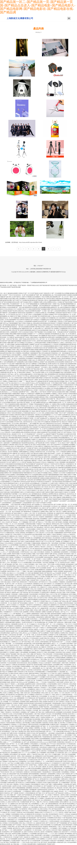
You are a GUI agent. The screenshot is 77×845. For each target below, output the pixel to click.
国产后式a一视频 (34, 802)
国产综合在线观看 (28, 295)
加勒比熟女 (21, 311)
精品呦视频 (69, 465)
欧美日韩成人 (34, 619)
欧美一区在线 (22, 348)
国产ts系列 (36, 685)
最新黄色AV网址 (58, 766)
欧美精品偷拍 (70, 627)
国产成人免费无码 (40, 370)
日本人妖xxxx (4, 691)
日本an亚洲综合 (9, 543)
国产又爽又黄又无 (48, 360)
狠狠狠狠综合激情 (12, 700)
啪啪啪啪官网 (66, 830)
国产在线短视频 (14, 458)
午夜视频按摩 (33, 789)
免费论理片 (36, 601)
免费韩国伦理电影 (8, 531)
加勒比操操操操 (10, 631)
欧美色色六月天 (12, 309)
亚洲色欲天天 (25, 316)
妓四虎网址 (16, 568)
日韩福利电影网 (45, 729)
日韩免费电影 (25, 353)
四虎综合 (64, 596)
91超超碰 (20, 821)
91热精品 (59, 738)
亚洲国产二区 (58, 515)
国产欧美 (54, 355)
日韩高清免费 (47, 740)
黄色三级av (22, 823)
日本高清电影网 (24, 349)
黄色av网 (24, 395)
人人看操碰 (24, 355)
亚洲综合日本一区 (6, 726)
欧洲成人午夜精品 (58, 348)
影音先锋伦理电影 (30, 575)
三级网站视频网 (22, 451)
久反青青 (69, 747)
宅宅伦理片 (46, 680)
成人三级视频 (6, 814)
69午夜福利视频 (56, 585)
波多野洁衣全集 (17, 786)
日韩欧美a (14, 664)
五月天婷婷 (62, 472)
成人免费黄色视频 (63, 700)
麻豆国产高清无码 (36, 691)
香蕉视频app (49, 520)
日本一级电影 (50, 395)
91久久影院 (26, 325)
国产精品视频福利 (33, 508)
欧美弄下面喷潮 (51, 689)
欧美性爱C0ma (72, 539)
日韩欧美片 (24, 707)
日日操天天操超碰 (25, 784)
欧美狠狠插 (11, 395)
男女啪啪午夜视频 (33, 349)
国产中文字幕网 (10, 707)
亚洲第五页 (29, 677)
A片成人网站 (44, 814)
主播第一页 (12, 370)
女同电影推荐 (57, 777)
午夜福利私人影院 (52, 661)
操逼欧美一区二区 (60, 775)
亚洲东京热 (28, 318)
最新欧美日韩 (31, 814)
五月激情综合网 (44, 592)
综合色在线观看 (36, 562)
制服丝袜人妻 (46, 590)
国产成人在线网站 (54, 328)
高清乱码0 (49, 355)
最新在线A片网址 (43, 374)
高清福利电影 (38, 816)
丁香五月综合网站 (12, 817)
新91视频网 (42, 335)
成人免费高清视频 (28, 736)
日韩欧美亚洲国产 (57, 596)
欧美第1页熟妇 (55, 631)
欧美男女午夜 (15, 802)
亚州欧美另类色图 (35, 729)
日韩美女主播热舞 (5, 594)
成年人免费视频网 (17, 615)
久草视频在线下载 (8, 685)
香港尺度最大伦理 (29, 657)
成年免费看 (46, 835)
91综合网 (23, 553)
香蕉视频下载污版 (71, 428)
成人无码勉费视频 (36, 538)
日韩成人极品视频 (55, 441)
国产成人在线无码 (21, 453)
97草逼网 (62, 643)
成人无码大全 (29, 550)
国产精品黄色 (19, 601)
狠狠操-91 (23, 393)
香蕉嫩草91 (27, 659)
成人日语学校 (42, 566)
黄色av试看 (44, 692)
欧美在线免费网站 (36, 768)
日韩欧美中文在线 (7, 714)
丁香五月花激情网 (9, 404)
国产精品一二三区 (7, 830)
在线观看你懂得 (54, 619)
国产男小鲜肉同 (19, 330)
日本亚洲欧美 (40, 552)
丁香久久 (60, 826)
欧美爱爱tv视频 (18, 404)
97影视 (64, 816)
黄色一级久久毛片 (46, 754)
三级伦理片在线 (36, 754)
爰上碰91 (39, 469)
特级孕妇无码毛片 (38, 777)
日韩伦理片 (8, 432)
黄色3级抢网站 (54, 297)
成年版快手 (52, 450)
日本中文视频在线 (45, 421)
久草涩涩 (35, 374)
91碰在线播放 (13, 560)
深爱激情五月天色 (38, 583)
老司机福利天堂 (44, 779)
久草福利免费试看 (66, 446)
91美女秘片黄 (44, 580)
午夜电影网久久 (67, 323)
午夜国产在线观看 (58, 571)
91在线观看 (35, 474)
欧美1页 (16, 645)
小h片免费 (9, 337)
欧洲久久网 (32, 560)
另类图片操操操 (43, 603)
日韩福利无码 (59, 450)
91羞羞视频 (33, 353)
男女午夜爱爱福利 (53, 599)
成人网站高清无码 (48, 589)
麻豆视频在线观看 (63, 608)
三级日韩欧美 (73, 406)
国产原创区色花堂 (20, 312)
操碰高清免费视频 (16, 341)
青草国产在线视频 (41, 309)
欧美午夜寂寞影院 (60, 374)
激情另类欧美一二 (25, 423)
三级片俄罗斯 (73, 700)
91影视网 (19, 309)
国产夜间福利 (39, 758)
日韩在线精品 (62, 627)
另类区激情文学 (38, 550)
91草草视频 (6, 656)
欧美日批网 (60, 682)
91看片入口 (50, 455)
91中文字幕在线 (64, 341)
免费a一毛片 (43, 369)
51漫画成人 (28, 372)
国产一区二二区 (50, 624)
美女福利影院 (56, 538)
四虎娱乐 (18, 516)
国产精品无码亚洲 (39, 400)
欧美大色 (68, 597)
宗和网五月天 (59, 370)
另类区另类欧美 (31, 388)
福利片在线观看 (36, 298)
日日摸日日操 (30, 816)
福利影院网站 (28, 330)
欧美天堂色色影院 (52, 677)
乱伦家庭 (41, 312)
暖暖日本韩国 (42, 775)
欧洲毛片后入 (44, 821)
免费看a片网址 (45, 511)
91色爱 (13, 432)
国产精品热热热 (68, 817)
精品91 (27, 770)
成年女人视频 (48, 300)
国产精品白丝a (31, 509)
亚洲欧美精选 (63, 634)
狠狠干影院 (65, 663)
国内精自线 (32, 300)
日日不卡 (72, 758)
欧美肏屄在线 (4, 673)
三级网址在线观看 (25, 620)
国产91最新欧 (73, 601)
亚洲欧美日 (27, 772)
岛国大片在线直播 (27, 828)
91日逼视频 (17, 430)
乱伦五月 (29, 436)
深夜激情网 (14, 624)
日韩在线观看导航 (23, 587)
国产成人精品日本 (62, 421)
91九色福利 (25, 420)
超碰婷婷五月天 (55, 604)
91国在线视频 (70, 508)
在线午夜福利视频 (37, 643)
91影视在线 (34, 826)
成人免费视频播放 (70, 606)
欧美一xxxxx (15, 321)
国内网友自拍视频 (52, 627)
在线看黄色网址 (14, 809)
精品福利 (14, 434)
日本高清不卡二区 (23, 560)
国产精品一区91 (54, 451)
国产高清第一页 (31, 418)
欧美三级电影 (37, 450)
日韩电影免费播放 (25, 666)
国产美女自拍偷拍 (34, 592)
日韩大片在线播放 (59, 531)
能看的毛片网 (38, 506)
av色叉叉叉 (8, 650)
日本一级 (72, 423)
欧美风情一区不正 (8, 698)
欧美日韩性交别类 (8, 640)
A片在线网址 (55, 601)
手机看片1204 (38, 346)
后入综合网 (46, 536)
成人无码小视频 (8, 795)
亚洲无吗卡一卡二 (53, 789)
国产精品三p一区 (63, 545)
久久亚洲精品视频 (27, 562)
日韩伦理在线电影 (68, 603)
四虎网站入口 (73, 724)
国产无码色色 (64, 393)
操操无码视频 (23, 418)
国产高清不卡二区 (42, 471)
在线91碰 (30, 573)
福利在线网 (50, 805)
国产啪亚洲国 (14, 428)
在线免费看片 (65, 423)
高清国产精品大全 (46, 601)
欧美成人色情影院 (43, 826)
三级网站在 (25, 807)
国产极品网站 (8, 564)
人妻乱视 (46, 328)
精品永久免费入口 (65, 759)
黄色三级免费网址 (54, 367)
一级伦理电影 (51, 733)
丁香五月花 (64, 754)
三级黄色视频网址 (5, 430)
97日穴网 (24, 376)
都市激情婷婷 (67, 358)
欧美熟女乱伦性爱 (5, 844)
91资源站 (60, 708)
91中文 (68, 397)
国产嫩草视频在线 (27, 472)
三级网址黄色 (7, 580)
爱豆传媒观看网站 (11, 319)
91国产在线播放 (40, 418)
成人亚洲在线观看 (48, 648)
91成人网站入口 (57, 816)
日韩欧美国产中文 (12, 819)
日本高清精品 (46, 560)
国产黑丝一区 (11, 835)
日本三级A (6, 784)
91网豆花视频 (10, 344)
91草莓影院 (59, 323)
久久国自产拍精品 (41, 355)
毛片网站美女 (61, 464)
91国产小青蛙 (67, 349)
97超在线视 (55, 448)
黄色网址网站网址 (47, 448)
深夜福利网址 (51, 362)
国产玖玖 (6, 462)
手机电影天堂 (8, 534)
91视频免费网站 (25, 661)
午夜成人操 (5, 773)
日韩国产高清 (15, 582)
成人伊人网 (34, 766)
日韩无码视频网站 (15, 409)
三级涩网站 (22, 606)
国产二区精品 (50, 566)
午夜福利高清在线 (64, 715)
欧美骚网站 (72, 444)
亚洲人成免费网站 (21, 298)
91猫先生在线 (24, 629)
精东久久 (42, 745)
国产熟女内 (20, 700)
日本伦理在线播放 (13, 823)
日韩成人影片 (19, 369)
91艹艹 (35, 333)
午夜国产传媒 (68, 812)
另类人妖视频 (45, 413)
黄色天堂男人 (6, 332)
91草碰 (44, 351)
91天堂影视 (3, 455)
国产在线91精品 (23, 803)
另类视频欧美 (65, 416)
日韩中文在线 (22, 332)
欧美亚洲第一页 (56, 782)
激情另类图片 (43, 342)
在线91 (14, 788)
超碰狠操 (27, 749)
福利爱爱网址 (5, 399)
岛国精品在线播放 (45, 478)
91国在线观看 (67, 372)
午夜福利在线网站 (22, 360)
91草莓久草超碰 (25, 323)
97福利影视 (64, 678)
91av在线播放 (57, 376)
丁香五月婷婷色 (60, 555)
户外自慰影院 (13, 304)
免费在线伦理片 (46, 768)
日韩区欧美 (14, 745)
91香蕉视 (9, 305)
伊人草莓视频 (6, 810)
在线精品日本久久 (54, 759)
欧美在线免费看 (59, 362)
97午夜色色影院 (34, 638)
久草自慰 (67, 701)
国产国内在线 (28, 685)
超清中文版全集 (16, 740)
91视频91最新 (56, 754)
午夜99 (12, 430)
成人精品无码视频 (63, 307)
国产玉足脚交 (57, 504)
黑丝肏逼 (63, 705)
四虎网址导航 (64, 633)
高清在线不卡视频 (34, 715)
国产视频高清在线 (10, 351)
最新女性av (6, 520)
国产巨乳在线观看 (24, 326)
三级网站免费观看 (57, 784)
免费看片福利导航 (67, 511)
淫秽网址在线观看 (51, 745)
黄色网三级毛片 (9, 457)
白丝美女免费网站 (47, 302)
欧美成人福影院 (33, 629)
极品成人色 (33, 407)
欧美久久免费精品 (54, 518)
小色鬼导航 (66, 784)
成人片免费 (51, 406)
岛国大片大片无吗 (41, 689)
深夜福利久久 (73, 633)
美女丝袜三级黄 (61, 592)
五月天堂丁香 (32, 457)
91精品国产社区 (36, 427)
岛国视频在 (23, 712)
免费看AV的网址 (27, 800)
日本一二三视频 (21, 571)
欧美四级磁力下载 (14, 691)
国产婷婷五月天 (60, 409)
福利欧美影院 (53, 826)
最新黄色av (17, 457)
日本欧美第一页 (26, 437)
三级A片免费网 (57, 668)
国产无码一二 (27, 392)
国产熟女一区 (60, 745)
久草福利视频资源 (56, 835)
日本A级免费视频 (57, 714)
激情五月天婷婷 (23, 673)
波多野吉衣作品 (17, 638)
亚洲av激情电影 (14, 384)
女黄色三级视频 (28, 728)
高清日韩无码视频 (50, 370)
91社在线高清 (28, 342)
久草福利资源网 (58, 360)
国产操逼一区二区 (46, 726)
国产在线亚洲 (61, 508)
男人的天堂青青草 (32, 606)
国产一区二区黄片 (50, 400)
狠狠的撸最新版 (20, 788)
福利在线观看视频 (34, 773)
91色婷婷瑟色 (21, 358)
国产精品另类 (10, 471)
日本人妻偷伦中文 (42, 587)
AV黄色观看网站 (24, 335)
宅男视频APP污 (18, 557)
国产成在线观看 (25, 430)
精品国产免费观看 (40, 376)
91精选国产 (27, 386)
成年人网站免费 (68, 420)
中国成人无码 (7, 800)
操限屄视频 (73, 650)
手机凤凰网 (13, 842)
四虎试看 (8, 330)
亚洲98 (43, 717)
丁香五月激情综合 (10, 550)
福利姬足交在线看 (65, 400)
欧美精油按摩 (47, 703)
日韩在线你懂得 (33, 594)
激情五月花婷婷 (38, 648)
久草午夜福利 (31, 761)
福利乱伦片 (18, 687)
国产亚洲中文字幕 (5, 661)
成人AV (19, 555)
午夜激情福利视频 (52, 671)
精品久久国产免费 (46, 784)
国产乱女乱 (72, 430)
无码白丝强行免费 (18, 441)
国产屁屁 (62, 312)
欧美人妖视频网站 (65, 425)
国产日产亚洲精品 (20, 342)
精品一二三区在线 (22, 844)
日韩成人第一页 (53, 330)
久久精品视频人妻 (44, 744)
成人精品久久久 (11, 573)
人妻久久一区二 (27, 668)
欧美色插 (37, 814)
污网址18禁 (33, 471)
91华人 (37, 339)
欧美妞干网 (21, 839)
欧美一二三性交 (21, 842)
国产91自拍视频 (4, 541)
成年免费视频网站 (9, 362)
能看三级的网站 (45, 719)
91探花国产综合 (70, 807)
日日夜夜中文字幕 (71, 722)
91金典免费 (64, 414)
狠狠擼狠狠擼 (55, 474)
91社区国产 (5, 295)
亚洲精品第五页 (9, 386)
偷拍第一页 (3, 583)
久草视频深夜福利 (6, 427)
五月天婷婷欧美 (35, 348)
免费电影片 (34, 363)
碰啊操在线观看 (35, 726)
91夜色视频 (62, 626)
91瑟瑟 (62, 805)
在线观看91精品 (67, 476)
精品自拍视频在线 (7, 703)
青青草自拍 (39, 694)
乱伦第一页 (49, 383)
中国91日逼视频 (70, 592)
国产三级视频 (56, 541)
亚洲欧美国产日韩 (24, 478)
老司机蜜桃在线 (55, 333)
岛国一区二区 (68, 395)
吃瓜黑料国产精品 (44, 594)
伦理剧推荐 (54, 421)
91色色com (66, 534)
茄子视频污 (18, 316)
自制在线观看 (36, 668)
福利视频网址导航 (16, 752)
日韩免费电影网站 (36, 620)
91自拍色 (64, 736)
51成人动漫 (33, 552)
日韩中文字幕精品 (57, 691)
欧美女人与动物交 (57, 302)
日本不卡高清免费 (19, 538)
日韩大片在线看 (49, 356)
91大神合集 (69, 351)
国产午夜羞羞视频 (62, 823)
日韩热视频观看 (25, 589)
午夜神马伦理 (54, 464)
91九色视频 (42, 318)
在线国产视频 (13, 527)
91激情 (69, 474)
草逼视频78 (31, 370)
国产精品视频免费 (47, 575)
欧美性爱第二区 (64, 726)
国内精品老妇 (53, 708)
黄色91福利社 (26, 471)
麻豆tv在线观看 (30, 351)
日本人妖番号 (58, 673)
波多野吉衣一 (46, 828)
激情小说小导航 (58, 610)
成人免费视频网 (53, 770)
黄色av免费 (45, 610)
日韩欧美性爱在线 (31, 578)
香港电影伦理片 (63, 367)
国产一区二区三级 (10, 749)
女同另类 (19, 585)
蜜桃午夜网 (16, 406)
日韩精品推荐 (38, 416)
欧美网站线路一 (18, 791)
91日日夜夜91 (45, 314)
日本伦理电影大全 (38, 786)
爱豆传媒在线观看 (37, 534)
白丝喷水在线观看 (60, 564)
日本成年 (50, 656)
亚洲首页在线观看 (25, 738)
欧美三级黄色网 (15, 589)
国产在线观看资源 (71, 332)
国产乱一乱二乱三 (9, 377)
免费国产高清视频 (51, 460)
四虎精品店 (37, 626)
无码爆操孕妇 (49, 832)
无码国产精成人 (33, 765)
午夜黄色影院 (19, 772)
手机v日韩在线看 (47, 654)
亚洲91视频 (31, 758)
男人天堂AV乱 (44, 802)
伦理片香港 (9, 460)
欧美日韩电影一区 (21, 529)
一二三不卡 (51, 833)
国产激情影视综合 (26, 511)
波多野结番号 (57, 710)
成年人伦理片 (16, 455)
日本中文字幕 (53, 594)
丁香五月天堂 (12, 295)
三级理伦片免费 (64, 795)
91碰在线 (27, 311)
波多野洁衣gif (15, 633)
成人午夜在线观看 (57, 295)
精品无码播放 (34, 770)
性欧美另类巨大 (11, 571)
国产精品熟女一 (14, 326)
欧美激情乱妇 (38, 604)
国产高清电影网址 (41, 384)
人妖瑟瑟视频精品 (55, 707)
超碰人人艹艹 (7, 742)
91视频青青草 (64, 615)
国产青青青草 (70, 471)
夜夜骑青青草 (28, 307)
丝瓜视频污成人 (65, 460)
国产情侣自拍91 (66, 529)
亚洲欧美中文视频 (46, 480)
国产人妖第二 (7, 358)
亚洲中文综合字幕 (15, 619)
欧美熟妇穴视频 (53, 413)
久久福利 (36, 406)
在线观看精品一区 (19, 626)
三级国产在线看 (4, 601)
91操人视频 (34, 666)
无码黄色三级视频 (18, 703)
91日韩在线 (8, 666)
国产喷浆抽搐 (30, 425)
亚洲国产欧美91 (57, 735)
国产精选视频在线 (29, 506)
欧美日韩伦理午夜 (52, 467)
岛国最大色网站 (43, 453)
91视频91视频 (57, 749)
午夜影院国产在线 (45, 437)
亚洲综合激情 (69, 555)
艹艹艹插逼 (25, 381)
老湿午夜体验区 (15, 520)
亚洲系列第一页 (41, 578)
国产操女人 (11, 374)
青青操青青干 (3, 476)
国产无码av (58, 407)
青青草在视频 (16, 553)
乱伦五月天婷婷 (42, 430)
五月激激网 (54, 828)
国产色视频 (33, 423)
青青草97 (38, 541)
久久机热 (70, 330)
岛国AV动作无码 (69, 335)
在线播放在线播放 (18, 798)
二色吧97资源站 (22, 339)
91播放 (28, 476)
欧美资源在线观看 (36, 772)
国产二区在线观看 (57, 293)
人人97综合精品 (13, 392)
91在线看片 (29, 710)
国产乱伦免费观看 (49, 428)
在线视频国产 (52, 629)
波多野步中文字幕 (17, 427)
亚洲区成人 (5, 451)
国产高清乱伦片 (20, 782)
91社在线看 (66, 434)
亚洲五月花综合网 (68, 761)
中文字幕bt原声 (64, 406)
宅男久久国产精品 (39, 425)
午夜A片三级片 (69, 381)
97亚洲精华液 (25, 300)
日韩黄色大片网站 (24, 539)
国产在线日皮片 (45, 464)
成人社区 (51, 692)
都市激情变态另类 (25, 409)
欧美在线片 (36, 788)
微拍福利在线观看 (13, 293)
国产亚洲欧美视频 (42, 525)
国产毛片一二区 (50, 731)
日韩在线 (60, 321)
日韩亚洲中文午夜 (40, 640)
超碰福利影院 (35, 613)
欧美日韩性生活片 (42, 420)
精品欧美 (74, 467)
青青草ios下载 (38, 546)
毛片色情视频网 (12, 839)
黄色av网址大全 (39, 328)
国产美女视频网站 (46, 393)
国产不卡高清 (49, 376)
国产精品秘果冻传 (41, 698)
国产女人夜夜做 (49, 418)
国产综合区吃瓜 (41, 817)
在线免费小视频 (24, 397)
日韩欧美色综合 (49, 423)
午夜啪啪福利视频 (14, 620)
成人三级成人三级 (62, 342)
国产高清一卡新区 (5, 339)
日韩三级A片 (19, 647)
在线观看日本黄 (44, 399)
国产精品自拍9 (60, 793)
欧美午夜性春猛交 (47, 538)
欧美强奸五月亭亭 (70, 675)
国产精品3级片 (40, 300)
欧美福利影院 (22, 664)
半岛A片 (2, 532)
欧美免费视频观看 (45, 738)
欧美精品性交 (49, 325)
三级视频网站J (54, 457)
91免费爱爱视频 (27, 779)
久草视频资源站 (63, 328)
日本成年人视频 (20, 550)
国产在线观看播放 (65, 536)
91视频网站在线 (44, 319)
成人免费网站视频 (70, 733)
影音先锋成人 (39, 830)
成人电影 (22, 816)
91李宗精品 (14, 436)
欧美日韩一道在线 (71, 640)
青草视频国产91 (30, 532)
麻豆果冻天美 (17, 828)
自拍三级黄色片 (6, 664)
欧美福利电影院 (53, 814)
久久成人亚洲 (36, 421)
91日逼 (56, 462)
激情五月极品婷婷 (56, 298)
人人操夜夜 (27, 613)
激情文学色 (18, 444)
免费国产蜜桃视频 (49, 509)
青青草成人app (51, 647)
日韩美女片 (55, 650)
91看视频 (65, 800)
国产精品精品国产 (31, 817)
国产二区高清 (37, 434)
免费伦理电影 (39, 377)
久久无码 (21, 462)
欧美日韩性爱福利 (17, 413)
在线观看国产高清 (71, 582)
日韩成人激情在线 (53, 587)
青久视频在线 (47, 524)
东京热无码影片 (63, 560)
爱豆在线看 (68, 377)
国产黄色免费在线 (66, 638)
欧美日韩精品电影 (41, 731)
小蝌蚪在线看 (68, 622)
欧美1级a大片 (47, 763)
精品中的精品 (29, 332)
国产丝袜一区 (31, 328)
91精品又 (32, 458)
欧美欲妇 (37, 824)
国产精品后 (8, 592)
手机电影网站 (68, 664)
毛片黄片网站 (42, 624)
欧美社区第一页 (16, 439)
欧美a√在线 (29, 842)
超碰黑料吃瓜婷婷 (30, 684)
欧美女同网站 (55, 726)
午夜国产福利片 (72, 617)
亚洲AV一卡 (16, 397)
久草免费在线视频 (21, 525)
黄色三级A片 (73, 751)
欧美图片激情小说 (15, 715)
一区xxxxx (25, 305)
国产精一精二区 (14, 372)
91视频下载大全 (71, 839)
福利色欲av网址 (36, 735)
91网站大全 (17, 548)
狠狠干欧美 (28, 379)
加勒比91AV (28, 474)
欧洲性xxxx (68, 793)
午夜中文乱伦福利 (64, 548)
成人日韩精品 (31, 451)
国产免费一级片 (38, 295)
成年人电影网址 (14, 784)
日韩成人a (50, 472)
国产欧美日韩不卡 (61, 580)
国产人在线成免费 (56, 311)
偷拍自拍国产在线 (14, 773)
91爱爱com (43, 372)
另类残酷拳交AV (8, 612)
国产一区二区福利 (62, 305)
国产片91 (6, 363)
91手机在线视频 (15, 766)
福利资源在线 (58, 319)
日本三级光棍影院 (61, 318)
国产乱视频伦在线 (50, 657)
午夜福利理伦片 (51, 682)
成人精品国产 (65, 740)
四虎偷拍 (62, 659)
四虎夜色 (47, 552)
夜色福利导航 (28, 643)
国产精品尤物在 (35, 369)
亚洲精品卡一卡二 (40, 761)
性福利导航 (29, 670)
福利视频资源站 (47, 295)
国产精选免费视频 (67, 439)
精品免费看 (17, 355)
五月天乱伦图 (49, 532)
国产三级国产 (35, 379)
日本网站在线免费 (55, 339)
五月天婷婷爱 (50, 386)
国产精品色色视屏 (17, 337)
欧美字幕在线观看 (49, 756)
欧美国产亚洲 (64, 680)
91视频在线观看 (35, 543)
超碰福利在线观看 (60, 527)
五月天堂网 (13, 481)
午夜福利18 (8, 712)
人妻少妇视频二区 (72, 383)
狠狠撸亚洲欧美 (56, 300)
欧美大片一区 (33, 566)
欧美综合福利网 (55, 740)
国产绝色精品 (50, 381)
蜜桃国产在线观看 (59, 557)
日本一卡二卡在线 (56, 717)
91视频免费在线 (12, 465)
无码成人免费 (37, 610)
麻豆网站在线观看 (19, 386)
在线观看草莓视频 (60, 675)
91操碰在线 (64, 300)
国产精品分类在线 (51, 335)
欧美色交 (31, 832)
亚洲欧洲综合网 (59, 810)
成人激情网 (39, 509)
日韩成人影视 (41, 325)
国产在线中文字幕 (20, 710)
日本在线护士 (44, 367)
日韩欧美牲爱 (17, 807)
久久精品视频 (61, 671)
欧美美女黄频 (39, 763)
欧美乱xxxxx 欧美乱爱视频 (38, 675)
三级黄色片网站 (55, 404)
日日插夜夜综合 (54, 536)
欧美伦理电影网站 (9, 335)
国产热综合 (5, 365)
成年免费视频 (37, 480)
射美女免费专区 (64, 802)
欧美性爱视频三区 (5, 641)
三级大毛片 (35, 516)
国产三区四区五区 (51, 823)
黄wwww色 (56, 316)
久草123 (33, 441)
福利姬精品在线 (34, 742)
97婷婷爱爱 (32, 568)
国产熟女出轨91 (50, 793)
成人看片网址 (62, 722)
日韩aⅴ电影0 (11, 761)
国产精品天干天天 (15, 629)
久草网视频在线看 (13, 365)
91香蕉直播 (14, 594)
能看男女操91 (16, 592)
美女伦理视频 (65, 293)
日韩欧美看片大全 (69, 575)
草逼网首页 (27, 319)
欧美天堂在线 (15, 515)
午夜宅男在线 (14, 379)
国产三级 (17, 631)
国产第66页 (43, 392)
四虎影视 (15, 348)
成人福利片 (25, 832)
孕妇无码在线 (36, 462)
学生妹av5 (41, 663)
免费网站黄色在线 (58, 384)
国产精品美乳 (67, 348)
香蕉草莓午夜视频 (29, 798)
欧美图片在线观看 (67, 295)
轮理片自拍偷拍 (9, 414)
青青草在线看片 (9, 538)
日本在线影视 (31, 515)
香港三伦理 (3, 777)
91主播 (66, 696)
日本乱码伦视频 (17, 714)
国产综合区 (44, 842)
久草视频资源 (27, 791)
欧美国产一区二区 (67, 573)
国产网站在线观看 (57, 768)
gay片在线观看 (57, 573)
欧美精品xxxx (57, 656)
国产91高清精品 (52, 305)
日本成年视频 (16, 666)
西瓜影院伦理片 (4, 619)
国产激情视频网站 (67, 566)
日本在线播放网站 (11, 599)
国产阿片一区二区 (15, 744)
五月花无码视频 (6, 402)
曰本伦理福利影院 (65, 821)
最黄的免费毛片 (26, 751)
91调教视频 (65, 520)
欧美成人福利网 (41, 819)
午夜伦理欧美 (16, 712)
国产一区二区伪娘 (47, 795)
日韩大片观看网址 (17, 353)
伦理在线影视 (68, 411)
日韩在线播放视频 (63, 437)
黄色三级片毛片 (27, 363)
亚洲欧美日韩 (35, 696)
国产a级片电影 (67, 826)
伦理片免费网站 (40, 839)
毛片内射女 (16, 423)
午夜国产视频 (31, 545)
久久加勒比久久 (47, 694)
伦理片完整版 (31, 365)
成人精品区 (50, 766)
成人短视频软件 (65, 541)
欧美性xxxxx (10, 608)
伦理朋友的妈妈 (22, 399)
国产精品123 (3, 671)
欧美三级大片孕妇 (64, 599)
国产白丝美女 (47, 830)
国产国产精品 (4, 634)
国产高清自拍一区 (69, 432)
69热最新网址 (9, 441)
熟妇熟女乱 (73, 599)
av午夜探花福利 (26, 413)
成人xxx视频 (40, 596)
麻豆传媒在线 (34, 647)
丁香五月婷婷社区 (7, 568)
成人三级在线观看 (56, 719)
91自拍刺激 (3, 536)
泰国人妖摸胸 (43, 701)
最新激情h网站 (22, 425)
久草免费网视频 (61, 640)
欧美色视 (62, 604)
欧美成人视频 (53, 722)
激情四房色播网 (4, 729)
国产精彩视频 (6, 325)
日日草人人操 (11, 516)
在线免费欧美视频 (45, 307)
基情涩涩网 (22, 372)
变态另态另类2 (7, 436)
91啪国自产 (39, 524)
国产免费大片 (61, 465)
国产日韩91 (29, 314)
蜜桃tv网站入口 (35, 392)
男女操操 (26, 821)
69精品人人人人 (8, 613)
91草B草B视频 (5, 326)
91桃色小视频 (63, 474)
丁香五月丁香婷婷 (24, 458)
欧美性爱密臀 (22, 428)
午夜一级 (10, 511)
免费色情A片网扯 (44, 397)
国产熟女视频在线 (41, 383)
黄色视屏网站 (51, 374)
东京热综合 (54, 506)
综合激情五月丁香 (27, 548)
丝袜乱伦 (59, 773)
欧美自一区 (20, 657)
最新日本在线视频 (42, 472)
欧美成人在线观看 (58, 553)
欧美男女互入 (71, 816)
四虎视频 (65, 522)
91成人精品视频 (61, 304)
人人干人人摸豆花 (58, 812)
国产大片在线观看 (37, 740)
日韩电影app (28, 608)
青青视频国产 (32, 520)
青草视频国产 (44, 518)
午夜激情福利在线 (30, 656)
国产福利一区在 (17, 564)
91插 (70, 436)
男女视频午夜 (22, 780)
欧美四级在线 (8, 798)
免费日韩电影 (33, 325)
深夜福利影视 (40, 617)
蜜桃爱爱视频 (69, 304)
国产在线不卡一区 (43, 759)
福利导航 (73, 379)
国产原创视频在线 (14, 328)
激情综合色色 (56, 524)
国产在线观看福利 (21, 835)
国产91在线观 (17, 824)
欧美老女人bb (71, 342)
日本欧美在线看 (57, 439)
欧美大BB (42, 348)
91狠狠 (61, 587)
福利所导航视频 (43, 406)
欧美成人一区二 (63, 791)
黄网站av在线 (42, 474)
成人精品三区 (54, 696)
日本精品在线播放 (41, 444)
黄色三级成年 (42, 386)
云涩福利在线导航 (8, 360)
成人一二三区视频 (71, 671)
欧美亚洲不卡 (30, 622)
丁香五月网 (18, 370)
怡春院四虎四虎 (41, 844)
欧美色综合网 (15, 302)
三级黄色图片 (6, 443)
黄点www (22, 682)
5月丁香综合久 (36, 650)
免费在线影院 (18, 437)
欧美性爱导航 (37, 670)
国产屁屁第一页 (27, 402)
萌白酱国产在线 (12, 569)
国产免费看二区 (46, 404)
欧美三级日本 (71, 414)
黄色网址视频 (43, 539)
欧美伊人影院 (14, 356)
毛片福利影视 (23, 809)
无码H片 (55, 839)
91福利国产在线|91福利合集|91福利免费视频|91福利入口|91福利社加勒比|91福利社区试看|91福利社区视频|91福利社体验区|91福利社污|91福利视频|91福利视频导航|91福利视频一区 (38, 492)
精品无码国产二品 (53, 453)
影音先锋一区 (19, 559)
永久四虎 (69, 620)
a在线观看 (61, 525)
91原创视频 (3, 453)
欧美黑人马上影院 (6, 802)
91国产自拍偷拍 (23, 302)
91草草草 (60, 685)
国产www (9, 455)
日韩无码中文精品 (49, 527)
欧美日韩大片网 (72, 506)
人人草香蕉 (36, 342)
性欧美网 (12, 601)
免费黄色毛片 (54, 307)
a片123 (60, 416)
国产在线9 (8, 341)
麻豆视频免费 (62, 747)
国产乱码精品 (13, 805)
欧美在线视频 (71, 369)
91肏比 (22, 448)
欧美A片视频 (47, 782)
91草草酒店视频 (61, 314)
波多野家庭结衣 (63, 837)
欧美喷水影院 (51, 337)
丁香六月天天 (68, 624)
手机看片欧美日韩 (48, 504)
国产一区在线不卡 (35, 821)
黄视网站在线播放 (40, 365)
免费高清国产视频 (50, 617)
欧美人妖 (17, 705)
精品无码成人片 (24, 796)
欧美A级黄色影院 (29, 414)
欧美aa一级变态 (18, 735)
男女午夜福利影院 (28, 450)
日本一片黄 (10, 705)
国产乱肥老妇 (48, 425)
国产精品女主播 (59, 569)
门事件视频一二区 (10, 643)
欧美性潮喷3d (6, 766)
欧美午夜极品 (71, 307)
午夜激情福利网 (56, 703)
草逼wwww (57, 446)
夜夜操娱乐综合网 (63, 751)
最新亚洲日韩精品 (62, 369)
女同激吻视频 (62, 344)
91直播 (29, 360)
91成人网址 (25, 638)
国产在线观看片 (48, 786)
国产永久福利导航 (69, 698)
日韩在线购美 (34, 744)
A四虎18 (56, 805)
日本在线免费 (45, 840)
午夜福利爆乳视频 (10, 622)
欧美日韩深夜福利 (48, 515)
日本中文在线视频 (41, 568)
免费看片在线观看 (65, 518)
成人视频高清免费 (59, 411)
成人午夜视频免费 (52, 471)
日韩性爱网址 (36, 399)
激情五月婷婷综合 (5, 793)
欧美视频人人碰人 (34, 564)
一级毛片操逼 (34, 700)
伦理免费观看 (22, 819)
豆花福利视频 (71, 754)
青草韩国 (27, 538)
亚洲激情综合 (36, 511)
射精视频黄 (59, 712)
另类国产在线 (50, 392)
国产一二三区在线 (65, 641)
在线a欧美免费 (60, 733)
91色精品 (13, 604)
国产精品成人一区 (16, 522)
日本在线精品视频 (51, 640)
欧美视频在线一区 (58, 698)
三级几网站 (29, 571)
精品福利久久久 (69, 742)
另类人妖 (12, 772)
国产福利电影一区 (5, 589)
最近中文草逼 (43, 700)
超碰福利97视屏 (42, 455)
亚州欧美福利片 (11, 576)
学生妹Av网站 (11, 298)
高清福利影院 (57, 520)
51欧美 (54, 332)
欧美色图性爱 (6, 731)
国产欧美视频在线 (27, 795)
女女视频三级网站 (19, 763)
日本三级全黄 (21, 617)
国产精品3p (60, 430)
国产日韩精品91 (35, 319)
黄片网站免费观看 (62, 729)
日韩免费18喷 (22, 733)
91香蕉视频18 (27, 650)
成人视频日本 (11, 316)
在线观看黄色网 (27, 469)
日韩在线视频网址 (12, 821)
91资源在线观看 (17, 719)
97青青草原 (55, 795)
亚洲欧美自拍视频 (66, 538)
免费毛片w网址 (36, 791)
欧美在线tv (34, 432)
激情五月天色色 (36, 330)
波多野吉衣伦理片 (65, 562)
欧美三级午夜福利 (57, 522)
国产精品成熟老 (38, 527)
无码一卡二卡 (57, 529)
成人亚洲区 (49, 363)
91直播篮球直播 (24, 802)
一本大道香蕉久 (20, 749)
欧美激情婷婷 (70, 564)
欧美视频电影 (21, 476)
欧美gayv (21, 321)
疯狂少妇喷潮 (29, 428)
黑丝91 (19, 481)
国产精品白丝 (36, 800)
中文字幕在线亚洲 (27, 534)
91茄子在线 (67, 610)
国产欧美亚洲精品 (70, 803)
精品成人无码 (32, 597)
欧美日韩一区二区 (23, 624)
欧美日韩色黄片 (51, 323)
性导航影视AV (54, 353)
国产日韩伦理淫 (29, 480)
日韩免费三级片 (7, 675)
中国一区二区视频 (47, 691)
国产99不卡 (62, 399)
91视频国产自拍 (33, 344)
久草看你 (39, 575)
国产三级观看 (15, 793)
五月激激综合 (34, 633)
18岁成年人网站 (67, 788)
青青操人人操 (67, 636)
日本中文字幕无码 (17, 376)
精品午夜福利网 (22, 443)
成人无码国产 (30, 546)
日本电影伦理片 (47, 377)
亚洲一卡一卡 (13, 546)
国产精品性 (35, 293)
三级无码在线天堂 (27, 421)
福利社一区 (58, 692)
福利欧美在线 (40, 441)
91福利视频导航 (42, 337)
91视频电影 (16, 318)
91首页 (64, 620)
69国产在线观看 (25, 619)
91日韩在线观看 (8, 464)
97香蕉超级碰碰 (37, 404)
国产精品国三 (56, 612)
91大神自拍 (29, 298)
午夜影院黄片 (46, 670)
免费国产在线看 (51, 409)
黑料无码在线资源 (33, 724)
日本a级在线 (12, 469)
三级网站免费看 (45, 791)
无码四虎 (55, 344)
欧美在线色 (36, 518)
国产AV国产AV (17, 300)
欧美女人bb (70, 736)
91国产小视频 (69, 443)
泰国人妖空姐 (43, 555)
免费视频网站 (62, 448)
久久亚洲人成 (57, 356)
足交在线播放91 (36, 297)
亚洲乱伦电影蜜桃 (36, 722)
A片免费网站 (5, 754)
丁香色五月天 (17, 751)
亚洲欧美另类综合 (61, 689)
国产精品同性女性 (5, 752)
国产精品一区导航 (34, 645)
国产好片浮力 (72, 353)
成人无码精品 (4, 823)
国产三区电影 (27, 448)
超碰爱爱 (25, 612)
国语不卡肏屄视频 (11, 678)
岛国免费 (20, 392)
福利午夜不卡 (72, 680)
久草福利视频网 (36, 314)
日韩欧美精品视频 (30, 524)
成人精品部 (13, 603)
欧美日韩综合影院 (17, 779)
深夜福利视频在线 (53, 803)
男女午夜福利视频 (17, 668)
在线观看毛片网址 (8, 680)
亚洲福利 (12, 652)
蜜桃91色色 (61, 390)
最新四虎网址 (61, 629)
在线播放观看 (69, 404)
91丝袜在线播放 (31, 529)
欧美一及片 (61, 453)
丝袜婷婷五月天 (9, 590)
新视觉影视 (69, 374)
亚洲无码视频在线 (26, 390)
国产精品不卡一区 (41, 805)
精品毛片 (33, 413)
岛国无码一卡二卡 (33, 603)
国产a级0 (6, 297)
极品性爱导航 (70, 344)
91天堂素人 (15, 747)
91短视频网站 (65, 444)
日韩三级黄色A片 (62, 355)
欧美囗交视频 (32, 596)
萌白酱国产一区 (39, 311)
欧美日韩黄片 (66, 763)
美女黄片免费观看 (13, 451)
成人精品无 (62, 443)
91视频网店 (34, 705)
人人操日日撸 (70, 798)
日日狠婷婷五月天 (57, 763)
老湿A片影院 (64, 407)
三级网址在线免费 (23, 594)
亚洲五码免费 (71, 728)
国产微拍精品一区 (18, 613)
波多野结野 (5, 546)
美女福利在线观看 (71, 458)
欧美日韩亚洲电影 (37, 590)
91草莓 (59, 460)
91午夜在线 (20, 465)
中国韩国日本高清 (37, 321)
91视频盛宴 (25, 522)
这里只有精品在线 (12, 677)
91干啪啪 (73, 474)
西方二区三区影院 (7, 610)
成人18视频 (44, 446)
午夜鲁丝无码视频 (11, 657)
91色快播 (45, 346)
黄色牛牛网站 (30, 835)
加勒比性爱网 (32, 309)
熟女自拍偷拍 (58, 392)
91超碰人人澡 (31, 780)
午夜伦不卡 (25, 309)
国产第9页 (57, 406)
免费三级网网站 (25, 744)
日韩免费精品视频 (36, 467)
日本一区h (10, 777)
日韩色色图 (23, 515)
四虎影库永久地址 (69, 509)
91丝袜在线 (56, 436)
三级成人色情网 (6, 553)
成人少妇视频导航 (58, 349)
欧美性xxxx (8, 740)
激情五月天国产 (58, 346)
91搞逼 (51, 840)
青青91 (65, 617)
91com (65, 418)
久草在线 (7, 587)
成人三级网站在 (72, 370)
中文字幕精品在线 (30, 698)
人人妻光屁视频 (20, 684)
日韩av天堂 (33, 589)
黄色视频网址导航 (58, 372)
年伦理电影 (17, 511)
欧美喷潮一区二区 (39, 465)
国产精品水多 (40, 457)
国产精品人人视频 (70, 647)
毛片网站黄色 (9, 480)
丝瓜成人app (65, 835)
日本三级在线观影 (45, 837)
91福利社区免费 (18, 640)
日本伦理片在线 (17, 421)
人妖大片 (73, 453)
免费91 (12, 342)
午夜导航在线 (23, 384)
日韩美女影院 (22, 569)
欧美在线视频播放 (26, 439)
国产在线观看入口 (37, 504)
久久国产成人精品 (9, 383)
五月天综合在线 (51, 819)
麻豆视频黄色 (68, 833)
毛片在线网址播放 (56, 824)
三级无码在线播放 (27, 627)
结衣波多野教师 (71, 842)
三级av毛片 (58, 511)
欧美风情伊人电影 (69, 553)
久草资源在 (22, 406)
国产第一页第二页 (31, 634)
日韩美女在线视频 (27, 786)
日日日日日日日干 (25, 675)
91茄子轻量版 (40, 553)
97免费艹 (62, 395)
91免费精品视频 (59, 606)
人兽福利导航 (28, 446)
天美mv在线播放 (53, 582)
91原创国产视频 (69, 339)
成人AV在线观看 (4, 469)
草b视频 (47, 576)
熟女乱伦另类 (24, 520)
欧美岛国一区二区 (61, 402)
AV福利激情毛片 (70, 464)
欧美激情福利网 (61, 471)
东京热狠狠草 (29, 358)
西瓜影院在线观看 (66, 326)
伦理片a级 (27, 692)
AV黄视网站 (50, 817)
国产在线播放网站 (19, 362)
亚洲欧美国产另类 (42, 476)
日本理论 (47, 443)
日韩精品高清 (18, 395)
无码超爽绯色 (47, 585)
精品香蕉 (17, 351)
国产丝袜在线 (24, 592)
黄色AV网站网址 (71, 689)
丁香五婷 (56, 659)
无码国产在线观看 (7, 828)
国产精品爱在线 (10, 694)
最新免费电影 (25, 631)
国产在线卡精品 (26, 641)
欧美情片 (22, 793)
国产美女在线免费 (51, 432)
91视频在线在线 (22, 509)
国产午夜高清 (7, 411)
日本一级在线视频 (63, 353)
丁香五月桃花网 (23, 508)
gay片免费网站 (32, 752)
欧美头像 (27, 826)
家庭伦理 (38, 560)
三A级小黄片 (14, 731)
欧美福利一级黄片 (26, 754)
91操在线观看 (54, 437)
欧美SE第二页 (9, 423)
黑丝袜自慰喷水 (22, 436)
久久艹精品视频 (56, 546)
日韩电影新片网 (29, 531)
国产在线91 (54, 365)
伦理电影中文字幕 (53, 634)
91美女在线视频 (47, 332)
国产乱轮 (56, 786)
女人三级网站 (7, 668)
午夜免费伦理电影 (11, 566)
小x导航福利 (62, 451)
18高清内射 (58, 652)
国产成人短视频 (52, 525)
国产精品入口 (40, 522)
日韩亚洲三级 (61, 687)
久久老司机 (49, 839)
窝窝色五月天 (6, 775)
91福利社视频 (67, 379)
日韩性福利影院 (44, 641)
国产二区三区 (28, 293)
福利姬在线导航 (6, 788)
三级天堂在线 (12, 634)
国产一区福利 (18, 795)
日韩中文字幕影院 (67, 703)
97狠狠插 (63, 428)
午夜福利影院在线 (47, 736)
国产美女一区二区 (67, 504)
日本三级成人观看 (33, 411)
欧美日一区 (5, 560)
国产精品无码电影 (68, 302)
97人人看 (60, 469)
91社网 (5, 388)
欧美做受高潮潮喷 (5, 756)
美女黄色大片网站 (15, 729)
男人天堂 (54, 416)
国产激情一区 (55, 590)
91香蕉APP (21, 293)
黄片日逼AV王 (9, 791)
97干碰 (52, 673)
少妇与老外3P (53, 608)
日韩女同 (51, 603)
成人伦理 (67, 810)
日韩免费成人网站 (7, 638)
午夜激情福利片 (64, 724)
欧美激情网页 (64, 552)
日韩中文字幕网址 (69, 756)
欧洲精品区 (26, 615)
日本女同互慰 (12, 617)
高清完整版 (62, 543)
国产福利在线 (19, 325)
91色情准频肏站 (15, 814)
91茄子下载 (63, 728)
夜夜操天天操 (15, 682)
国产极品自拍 (35, 453)
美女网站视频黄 (57, 458)
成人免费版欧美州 (38, 756)
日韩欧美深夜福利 (30, 541)
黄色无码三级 (57, 550)
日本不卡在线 (8, 789)
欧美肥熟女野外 (21, 678)
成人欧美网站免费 (40, 622)
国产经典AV (6, 539)
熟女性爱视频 (24, 773)
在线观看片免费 (50, 569)
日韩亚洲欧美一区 (64, 765)
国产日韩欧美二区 (49, 583)
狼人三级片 (16, 480)
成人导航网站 (4, 761)
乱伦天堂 (7, 458)
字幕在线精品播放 (42, 409)
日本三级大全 (29, 406)
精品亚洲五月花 (26, 775)
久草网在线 (41, 333)
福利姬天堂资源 (12, 659)
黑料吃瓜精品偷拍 (61, 351)
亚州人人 (13, 689)
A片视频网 (68, 390)
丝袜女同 (29, 399)
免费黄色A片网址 (66, 311)
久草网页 (56, 395)
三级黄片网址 (11, 826)
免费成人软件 (50, 388)
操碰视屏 (12, 325)
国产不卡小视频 (58, 386)
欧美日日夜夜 (68, 805)
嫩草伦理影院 (47, 643)
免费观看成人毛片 (71, 657)
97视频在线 (30, 824)
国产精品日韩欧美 (17, 513)
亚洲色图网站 (67, 467)
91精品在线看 (9, 708)
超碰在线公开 (42, 439)
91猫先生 (73, 821)
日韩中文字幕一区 (58, 575)
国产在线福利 (37, 464)
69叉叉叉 (34, 472)
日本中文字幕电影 (48, 636)
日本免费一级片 (37, 710)
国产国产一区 (46, 321)
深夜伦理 (12, 529)
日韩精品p (14, 724)
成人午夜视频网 (41, 752)
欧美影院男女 (6, 832)
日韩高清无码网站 (41, 684)
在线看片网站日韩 (20, 575)
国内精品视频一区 (11, 585)
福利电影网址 (34, 539)
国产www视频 (45, 434)
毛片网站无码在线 (13, 673)
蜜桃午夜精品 (15, 539)
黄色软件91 (5, 374)
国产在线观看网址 (19, 680)
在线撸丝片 (38, 351)
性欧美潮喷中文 (4, 652)
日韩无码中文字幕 (23, 765)
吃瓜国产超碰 (58, 589)
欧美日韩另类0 (31, 339)
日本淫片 (61, 814)
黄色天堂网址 (15, 656)
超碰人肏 (52, 511)
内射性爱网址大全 (6, 439)
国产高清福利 (66, 717)
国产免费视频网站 (5, 840)
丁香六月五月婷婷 (37, 536)
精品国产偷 (30, 664)
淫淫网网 (34, 362)
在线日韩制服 (50, 752)
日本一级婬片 (70, 297)
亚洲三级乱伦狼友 (6, 582)
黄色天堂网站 (35, 738)
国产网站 (38, 353)
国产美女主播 (68, 583)
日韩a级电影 (29, 434)
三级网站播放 (4, 780)
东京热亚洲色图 (55, 480)
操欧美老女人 (5, 392)
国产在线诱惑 (64, 441)
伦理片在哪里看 (8, 406)
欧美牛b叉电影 (18, 777)
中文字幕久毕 (32, 805)
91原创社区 (42, 390)
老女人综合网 (6, 522)
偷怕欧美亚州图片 (8, 300)
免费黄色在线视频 (71, 451)
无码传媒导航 (69, 409)
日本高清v (44, 467)
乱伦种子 (41, 293)
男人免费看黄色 (69, 629)
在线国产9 (64, 550)
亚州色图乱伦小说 (67, 356)
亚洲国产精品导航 (51, 309)
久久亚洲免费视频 (13, 545)
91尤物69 (24, 377)
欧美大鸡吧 (51, 446)
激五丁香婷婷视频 (53, 626)
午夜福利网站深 (46, 772)
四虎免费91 (32, 326)
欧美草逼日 (5, 765)
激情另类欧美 (58, 721)
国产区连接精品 (62, 539)
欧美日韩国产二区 (48, 710)
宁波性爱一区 (55, 715)
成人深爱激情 (67, 516)
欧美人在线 (43, 564)
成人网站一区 (45, 728)
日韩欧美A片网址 (70, 840)
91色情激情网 (28, 321)
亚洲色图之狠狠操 (71, 775)
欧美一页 (60, 478)
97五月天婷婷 (53, 379)
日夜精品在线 (22, 677)
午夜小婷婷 (6, 796)
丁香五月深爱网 (51, 687)
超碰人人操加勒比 (40, 531)
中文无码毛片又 (47, 812)
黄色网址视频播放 (59, 388)
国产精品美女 (38, 654)
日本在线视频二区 (22, 573)
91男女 (13, 330)
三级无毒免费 (43, 436)
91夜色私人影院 (52, 597)
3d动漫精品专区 (59, 583)
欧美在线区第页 (61, 744)
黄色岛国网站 (7, 321)
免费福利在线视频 (70, 513)
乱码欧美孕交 (30, 367)
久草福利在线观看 (19, 531)
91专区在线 (21, 379)
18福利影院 (47, 333)
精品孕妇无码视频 (59, 381)
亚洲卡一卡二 (5, 418)
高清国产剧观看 (62, 383)
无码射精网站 (7, 349)
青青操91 (56, 472)
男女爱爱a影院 (20, 694)
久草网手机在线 (24, 552)
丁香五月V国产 (62, 413)
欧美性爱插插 (43, 323)
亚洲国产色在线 (27, 777)
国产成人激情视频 (51, 351)
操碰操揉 (6, 478)
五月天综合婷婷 (50, 780)
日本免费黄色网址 (43, 770)
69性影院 (51, 319)
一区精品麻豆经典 (61, 332)
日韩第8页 (51, 606)
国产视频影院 (10, 626)
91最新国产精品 (45, 358)
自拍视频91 (30, 333)
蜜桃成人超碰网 (64, 480)
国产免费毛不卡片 (14, 462)
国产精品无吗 (48, 573)
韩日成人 (8, 434)
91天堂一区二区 (21, 434)
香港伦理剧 (8, 353)
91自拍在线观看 (10, 307)
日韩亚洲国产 (70, 643)
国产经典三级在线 (70, 365)
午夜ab (23, 840)
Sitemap (63, 272)
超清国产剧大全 (55, 341)
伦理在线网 (57, 705)
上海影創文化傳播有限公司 (20, 18)
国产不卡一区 (6, 803)
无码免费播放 (65, 772)
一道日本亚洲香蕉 (43, 305)
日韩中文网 (32, 522)
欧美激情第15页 (6, 738)
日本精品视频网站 (31, 678)
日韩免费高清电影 (5, 633)
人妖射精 (57, 312)
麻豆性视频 (28, 721)
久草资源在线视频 (58, 654)
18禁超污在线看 (32, 809)
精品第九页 (27, 837)
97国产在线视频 (62, 828)
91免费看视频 (14, 443)
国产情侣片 (55, 469)
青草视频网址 (33, 652)
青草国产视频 (25, 580)
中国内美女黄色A (33, 582)
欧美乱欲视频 (23, 374)
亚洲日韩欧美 (50, 761)
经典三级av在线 (21, 654)
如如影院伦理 (57, 736)
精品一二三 (51, 580)
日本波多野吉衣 (31, 395)
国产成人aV (28, 840)
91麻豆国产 (11, 559)
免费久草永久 (54, 576)
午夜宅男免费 (57, 325)
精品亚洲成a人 (31, 443)
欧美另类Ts (31, 671)
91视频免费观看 (58, 532)
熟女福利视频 (36, 719)
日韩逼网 (42, 316)
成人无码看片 (34, 390)
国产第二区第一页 (12, 583)
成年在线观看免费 (35, 478)
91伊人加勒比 (4, 395)
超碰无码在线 (45, 427)
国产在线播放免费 (16, 832)
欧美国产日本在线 (46, 714)
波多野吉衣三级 (8, 397)
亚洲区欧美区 (44, 615)
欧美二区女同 (46, 451)
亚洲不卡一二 (28, 536)
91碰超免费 (60, 467)
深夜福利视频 (36, 708)
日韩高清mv (36, 687)
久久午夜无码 (21, 578)
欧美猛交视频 (57, 326)
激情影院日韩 (27, 441)
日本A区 (73, 759)
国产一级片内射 (20, 307)
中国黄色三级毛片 (35, 717)
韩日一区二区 (70, 314)
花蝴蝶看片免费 (37, 302)
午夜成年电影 (50, 531)
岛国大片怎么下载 (29, 640)
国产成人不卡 (65, 612)
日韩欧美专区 (14, 541)
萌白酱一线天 (33, 430)
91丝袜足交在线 (33, 759)
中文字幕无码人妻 (13, 314)
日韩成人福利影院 (37, 721)
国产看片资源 (14, 339)
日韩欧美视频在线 (17, 800)
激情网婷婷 (68, 453)
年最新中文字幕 (66, 613)
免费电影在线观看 (44, 349)
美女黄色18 (15, 411)
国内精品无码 (68, 654)
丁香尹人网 (44, 626)
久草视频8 (10, 381)
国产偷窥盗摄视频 (32, 304)
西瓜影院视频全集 (18, 464)
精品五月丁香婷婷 (10, 684)
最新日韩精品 (34, 337)
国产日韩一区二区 (45, 339)
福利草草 (72, 534)
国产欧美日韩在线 (44, 379)
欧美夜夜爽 (10, 735)
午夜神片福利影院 (57, 534)
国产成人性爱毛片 (52, 508)
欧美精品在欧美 (58, 509)
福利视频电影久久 (48, 414)
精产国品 (8, 420)
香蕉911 (31, 302)
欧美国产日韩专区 (69, 819)
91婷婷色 (23, 670)
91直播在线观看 (15, 840)
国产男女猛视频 (58, 434)
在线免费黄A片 (30, 312)
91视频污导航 (6, 428)
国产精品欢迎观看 (57, 809)
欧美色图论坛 (65, 337)
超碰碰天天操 (53, 314)
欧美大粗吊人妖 (12, 446)
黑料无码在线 (11, 647)
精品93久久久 (18, 383)
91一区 (57, 443)
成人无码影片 (65, 546)
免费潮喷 (62, 339)
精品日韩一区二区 (70, 557)
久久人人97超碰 (67, 515)
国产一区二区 (62, 297)
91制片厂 (61, 696)
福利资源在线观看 (56, 613)
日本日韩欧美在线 (69, 455)
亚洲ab (51, 349)
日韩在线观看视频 (16, 810)
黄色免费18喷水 (32, 844)
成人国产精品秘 (20, 826)
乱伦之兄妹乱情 (67, 738)
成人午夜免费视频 (50, 312)
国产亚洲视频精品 (5, 724)
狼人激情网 (3, 460)
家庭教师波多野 (15, 796)
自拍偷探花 (74, 814)
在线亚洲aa (45, 722)
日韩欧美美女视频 (19, 414)
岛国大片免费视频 (33, 305)
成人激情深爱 (32, 587)
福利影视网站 (41, 520)
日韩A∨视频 (29, 654)
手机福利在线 (34, 747)
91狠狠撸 (73, 309)
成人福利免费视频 (68, 768)
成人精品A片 (33, 661)
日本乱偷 (67, 814)
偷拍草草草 (57, 428)
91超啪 (36, 576)
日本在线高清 (11, 506)
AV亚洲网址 (61, 365)
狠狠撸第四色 (53, 478)
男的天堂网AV (27, 369)
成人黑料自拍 (40, 407)
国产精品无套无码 (59, 420)
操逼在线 (27, 700)
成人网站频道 (43, 685)
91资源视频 (33, 833)
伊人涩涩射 (50, 372)
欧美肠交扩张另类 (52, 369)
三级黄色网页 (70, 626)
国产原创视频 (4, 508)
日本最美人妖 (29, 680)
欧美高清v (8, 624)
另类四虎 (22, 318)
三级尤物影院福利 (44, 619)
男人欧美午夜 (72, 615)
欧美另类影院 (21, 566)
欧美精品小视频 (30, 553)
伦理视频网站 (9, 390)
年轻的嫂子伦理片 (18, 837)
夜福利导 (42, 516)
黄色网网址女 (31, 356)
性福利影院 (66, 673)
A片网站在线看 (28, 518)
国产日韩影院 (66, 773)
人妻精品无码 (46, 604)
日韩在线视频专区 (36, 784)
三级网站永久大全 (16, 641)
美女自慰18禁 (24, 715)
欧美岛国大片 (68, 731)
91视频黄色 (62, 582)
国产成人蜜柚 (26, 696)
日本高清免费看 (39, 557)
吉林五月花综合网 (45, 715)
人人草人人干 (4, 552)
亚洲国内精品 (61, 742)
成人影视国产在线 (42, 362)
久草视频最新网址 (40, 356)
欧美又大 (50, 344)
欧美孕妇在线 (42, 513)
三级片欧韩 (45, 562)
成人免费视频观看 (19, 698)
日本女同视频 (45, 708)
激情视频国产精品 (16, 323)
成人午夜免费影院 (34, 803)
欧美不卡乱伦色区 (5, 689)
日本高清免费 (22, 817)
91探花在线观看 (10, 722)
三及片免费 (27, 647)
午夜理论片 (47, 465)
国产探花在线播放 (23, 603)
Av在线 (15, 789)
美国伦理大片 (47, 293)
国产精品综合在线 (38, 548)
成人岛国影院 (12, 416)
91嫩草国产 (34, 460)
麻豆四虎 (73, 613)
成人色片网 (39, 656)
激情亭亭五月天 (58, 756)
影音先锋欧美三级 (15, 754)
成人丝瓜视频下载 (35, 316)
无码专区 (13, 636)
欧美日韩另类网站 (35, 615)
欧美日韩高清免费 (54, 427)
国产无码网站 (35, 436)
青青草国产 (13, 402)
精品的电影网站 (48, 557)
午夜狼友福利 (22, 546)
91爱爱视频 (58, 337)
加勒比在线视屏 (41, 432)
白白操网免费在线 (22, 599)
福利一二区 (16, 675)
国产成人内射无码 (46, 298)
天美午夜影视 (4, 648)
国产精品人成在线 (31, 525)
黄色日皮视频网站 (33, 663)
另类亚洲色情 (64, 325)
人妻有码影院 (25, 555)
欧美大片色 (37, 842)
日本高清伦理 (72, 560)
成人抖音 (34, 469)
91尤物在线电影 (18, 685)
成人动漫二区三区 (22, 416)
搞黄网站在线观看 (34, 397)
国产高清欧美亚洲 (52, 700)
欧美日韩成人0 (58, 817)
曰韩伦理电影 (63, 786)
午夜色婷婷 (19, 648)
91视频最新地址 (18, 518)
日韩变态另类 (40, 529)
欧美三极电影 (54, 791)
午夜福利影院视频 (23, 789)
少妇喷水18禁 (70, 402)
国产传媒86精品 (14, 606)
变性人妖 (11, 297)
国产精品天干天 (69, 312)
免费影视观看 (24, 344)
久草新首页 (39, 782)
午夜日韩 (73, 631)
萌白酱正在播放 (13, 508)
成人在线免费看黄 (14, 418)
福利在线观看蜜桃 (23, 596)
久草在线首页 (50, 807)
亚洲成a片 (44, 687)
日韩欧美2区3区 (8, 837)
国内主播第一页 (31, 384)
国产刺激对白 (59, 476)
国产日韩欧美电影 (63, 330)
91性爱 (51, 610)
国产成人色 (36, 779)
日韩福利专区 (38, 451)
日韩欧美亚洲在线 (67, 694)
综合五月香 (71, 328)
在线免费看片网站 (58, 664)
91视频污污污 (34, 439)
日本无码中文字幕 (42, 597)
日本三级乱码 (10, 645)
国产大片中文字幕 (47, 541)
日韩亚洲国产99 (44, 673)
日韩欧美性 (72, 779)
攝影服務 (32, 272)
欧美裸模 (32, 311)
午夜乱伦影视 (17, 534)
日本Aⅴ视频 (58, 617)
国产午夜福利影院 (47, 620)
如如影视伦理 (42, 705)
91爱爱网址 (52, 592)
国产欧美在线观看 (71, 580)
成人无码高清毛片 (5, 384)
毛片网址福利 (42, 666)
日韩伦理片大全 (30, 823)
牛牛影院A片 (6, 409)
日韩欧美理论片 (39, 657)
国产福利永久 (17, 297)
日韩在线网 (60, 379)
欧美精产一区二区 (52, 568)
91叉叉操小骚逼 (36, 446)
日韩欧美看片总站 (62, 842)
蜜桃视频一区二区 (54, 562)
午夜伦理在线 (43, 747)
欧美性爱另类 (50, 775)
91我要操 (29, 393)
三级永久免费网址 (47, 559)
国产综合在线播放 (30, 617)
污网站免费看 (12, 333)
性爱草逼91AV (44, 402)
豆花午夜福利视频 (54, 779)
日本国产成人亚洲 (35, 796)
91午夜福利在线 (71, 744)
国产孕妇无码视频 (28, 464)
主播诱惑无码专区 (13, 476)
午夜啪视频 (62, 462)
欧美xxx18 (23, 814)
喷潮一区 (57, 400)
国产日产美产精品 (69, 388)
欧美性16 (54, 363)
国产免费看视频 (26, 407)
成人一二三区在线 (41, 682)
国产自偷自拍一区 (25, 705)
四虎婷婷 (39, 589)
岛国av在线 (8, 833)
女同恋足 (66, 682)
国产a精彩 (28, 590)
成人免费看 (15, 717)
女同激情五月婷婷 (26, 516)
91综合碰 (66, 430)
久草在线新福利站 (10, 525)
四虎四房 (65, 450)
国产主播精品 (31, 712)
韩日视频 (55, 383)
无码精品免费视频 (52, 751)
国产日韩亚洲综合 (56, 444)
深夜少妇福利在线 (70, 770)
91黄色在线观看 (56, 772)
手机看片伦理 (51, 844)
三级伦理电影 (54, 543)
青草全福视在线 (45, 353)
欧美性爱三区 (51, 701)
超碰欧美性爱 (44, 608)
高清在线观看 (47, 506)
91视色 (15, 360)
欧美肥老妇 (27, 432)
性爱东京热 (25, 370)
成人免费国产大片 (11, 400)
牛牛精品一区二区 (8, 524)
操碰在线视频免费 (47, 571)
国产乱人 (17, 374)
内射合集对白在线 (42, 833)
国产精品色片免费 (64, 789)
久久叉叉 (38, 413)
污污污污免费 (57, 414)
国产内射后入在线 (37, 448)
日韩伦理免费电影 (37, 585)
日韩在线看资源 (12, 596)
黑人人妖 (55, 548)
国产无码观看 (54, 837)
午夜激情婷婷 (72, 791)
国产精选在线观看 (28, 714)
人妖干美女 (10, 763)
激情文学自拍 (21, 576)
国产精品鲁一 (4, 659)
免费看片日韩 (7, 472)
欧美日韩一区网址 (16, 756)
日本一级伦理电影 (12, 562)
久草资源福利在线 (15, 768)
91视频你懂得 (18, 363)
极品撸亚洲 (5, 597)
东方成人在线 (66, 360)
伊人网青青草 (39, 360)
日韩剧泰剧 (38, 612)
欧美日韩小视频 (11, 453)
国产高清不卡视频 (8, 348)
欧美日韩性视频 (27, 719)
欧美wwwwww (44, 742)
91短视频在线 (69, 472)
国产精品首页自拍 (55, 641)
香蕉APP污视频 (17, 381)
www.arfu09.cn (26, 272)
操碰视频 (28, 348)
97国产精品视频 (38, 332)
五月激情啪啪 (16, 670)
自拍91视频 (5, 620)
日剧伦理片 (11, 770)
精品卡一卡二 (55, 643)
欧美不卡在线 (30, 569)
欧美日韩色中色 (48, 777)
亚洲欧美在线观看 (52, 342)
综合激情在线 (23, 545)
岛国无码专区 (30, 527)
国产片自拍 (48, 365)
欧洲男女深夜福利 (25, 691)
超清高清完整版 (38, 664)
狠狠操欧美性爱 (42, 381)
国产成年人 (3, 562)
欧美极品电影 (44, 330)
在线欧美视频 (37, 571)
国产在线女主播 (64, 601)
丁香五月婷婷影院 (23, 745)
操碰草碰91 (39, 515)
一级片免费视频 (9, 548)
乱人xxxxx (71, 441)
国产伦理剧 (50, 420)
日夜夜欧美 (67, 362)
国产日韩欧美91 (37, 636)
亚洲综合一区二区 (55, 638)
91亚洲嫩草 (42, 677)
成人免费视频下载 (10, 736)
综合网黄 (62, 404)
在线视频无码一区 (29, 830)
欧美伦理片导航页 (57, 830)
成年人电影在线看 (52, 545)
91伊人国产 (35, 627)
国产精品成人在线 (9, 355)
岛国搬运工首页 (13, 399)
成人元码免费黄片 (17, 696)
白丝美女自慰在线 (70, 780)
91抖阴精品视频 (66, 559)
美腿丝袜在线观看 (52, 430)
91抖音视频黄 (15, 816)
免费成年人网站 (42, 765)
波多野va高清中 (27, 585)
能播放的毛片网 (45, 543)
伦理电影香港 (49, 390)
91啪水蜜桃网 (69, 462)
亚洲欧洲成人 (53, 321)
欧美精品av (19, 722)
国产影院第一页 (22, 367)
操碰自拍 (12, 687)
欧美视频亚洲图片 (41, 671)
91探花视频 (3, 782)
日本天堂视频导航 (51, 318)
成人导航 (50, 659)
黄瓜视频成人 (55, 377)
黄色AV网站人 (18, 471)
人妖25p (33, 751)
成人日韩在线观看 (53, 765)
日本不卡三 (74, 810)
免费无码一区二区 (71, 687)
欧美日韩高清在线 (22, 663)
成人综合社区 (56, 678)
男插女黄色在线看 (70, 525)
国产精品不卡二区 (25, 766)
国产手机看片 (38, 559)
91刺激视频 (17, 467)
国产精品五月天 (33, 381)
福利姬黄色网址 (6, 356)
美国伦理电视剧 (47, 550)
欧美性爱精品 (30, 812)
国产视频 (48, 474)
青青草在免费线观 (36, 749)
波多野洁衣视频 (4, 333)
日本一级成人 (19, 506)
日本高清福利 (24, 568)
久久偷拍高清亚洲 (68, 384)
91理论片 (9, 413)
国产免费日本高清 (12, 733)
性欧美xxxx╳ (42, 807)
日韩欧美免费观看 (30, 782)
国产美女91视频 (47, 469)
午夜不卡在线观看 (63, 578)
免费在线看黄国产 (18, 830)
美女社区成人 (58, 423)
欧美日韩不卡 (66, 832)
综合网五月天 (67, 346)
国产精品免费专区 (41, 733)
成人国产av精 (25, 742)
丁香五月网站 (17, 407)
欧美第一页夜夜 (52, 304)
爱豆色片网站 (47, 758)
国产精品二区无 (40, 793)
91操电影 (52, 443)
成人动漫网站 (24, 597)
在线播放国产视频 (5, 745)
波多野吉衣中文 (6, 696)
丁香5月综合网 (36, 372)
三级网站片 (55, 758)
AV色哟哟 (65, 386)
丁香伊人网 (8, 779)
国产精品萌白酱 (40, 443)
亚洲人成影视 (42, 766)
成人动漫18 (42, 508)
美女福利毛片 (4, 545)
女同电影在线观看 (68, 478)
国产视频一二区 (21, 634)
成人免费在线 (31, 376)
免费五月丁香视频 (28, 404)
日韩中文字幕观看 (27, 297)
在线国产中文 (70, 677)
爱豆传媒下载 (38, 458)
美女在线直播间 (36, 828)
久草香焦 (31, 612)
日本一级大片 (3, 293)
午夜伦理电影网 (31, 355)
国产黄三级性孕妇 (42, 751)
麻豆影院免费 (24, 457)
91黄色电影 (71, 367)
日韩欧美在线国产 (34, 335)
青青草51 (50, 436)
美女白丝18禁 (15, 448)
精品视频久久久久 (69, 766)
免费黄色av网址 (19, 432)
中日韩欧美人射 (5, 812)
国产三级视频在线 (68, 469)
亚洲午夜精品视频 (23, 411)
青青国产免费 (48, 553)
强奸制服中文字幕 (6, 816)
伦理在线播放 (71, 305)
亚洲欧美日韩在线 (26, 504)
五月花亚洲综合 (13, 367)
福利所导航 (47, 457)
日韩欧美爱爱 (41, 363)
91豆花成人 (70, 418)
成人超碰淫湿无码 (59, 513)
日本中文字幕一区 (26, 467)
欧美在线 (49, 698)
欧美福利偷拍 (19, 643)
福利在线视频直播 (17, 305)
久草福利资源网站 (52, 684)
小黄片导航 (37, 714)
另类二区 (35, 513)
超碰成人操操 (49, 326)
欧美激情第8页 (43, 599)
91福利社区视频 (58, 516)
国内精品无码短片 (40, 326)
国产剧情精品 (65, 298)
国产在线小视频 (58, 418)
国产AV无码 (32, 341)
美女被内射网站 (62, 568)
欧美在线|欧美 (39, 703)
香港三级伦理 (31, 731)
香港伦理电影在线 (64, 316)
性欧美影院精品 (72, 550)
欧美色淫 (58, 309)
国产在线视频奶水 (30, 682)
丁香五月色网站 (45, 297)
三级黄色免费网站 (30, 839)
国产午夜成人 (26, 337)
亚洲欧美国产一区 (46, 796)
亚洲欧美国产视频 (34, 631)
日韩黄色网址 (70, 413)
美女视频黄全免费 (12, 388)
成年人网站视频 (9, 437)
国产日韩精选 (65, 719)
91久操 (2, 355)
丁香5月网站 (47, 522)
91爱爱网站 (37, 728)
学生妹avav (33, 383)
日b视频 (65, 370)
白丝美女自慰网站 (10, 474)
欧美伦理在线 (63, 670)
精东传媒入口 (48, 316)
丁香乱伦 (24, 824)
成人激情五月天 (34, 555)
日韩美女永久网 (17, 610)
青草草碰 (65, 714)
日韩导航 (42, 788)
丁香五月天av (69, 457)
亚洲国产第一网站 (54, 399)
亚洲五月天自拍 (31, 733)
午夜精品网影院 (22, 365)
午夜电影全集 (25, 341)
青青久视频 (65, 392)
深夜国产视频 (10, 467)
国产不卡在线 (35, 318)
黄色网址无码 (22, 731)
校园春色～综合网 (21, 622)
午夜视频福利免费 (17, 472)
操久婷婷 (11, 363)
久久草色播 (41, 576)
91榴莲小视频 (73, 337)
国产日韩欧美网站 (50, 407)
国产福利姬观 (37, 795)
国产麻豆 (61, 770)
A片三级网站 (3, 381)
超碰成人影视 (20, 346)
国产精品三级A (40, 712)
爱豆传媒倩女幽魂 (46, 341)
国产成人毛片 (36, 608)
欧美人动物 (70, 645)
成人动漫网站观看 (42, 304)
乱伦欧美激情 (18, 543)
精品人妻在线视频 (49, 652)
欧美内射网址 (7, 376)
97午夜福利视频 (60, 335)
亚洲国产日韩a (12, 509)
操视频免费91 (14, 332)
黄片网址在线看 (16, 580)
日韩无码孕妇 (66, 648)
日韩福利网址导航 (27, 427)
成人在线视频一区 (6, 701)
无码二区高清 (35, 641)
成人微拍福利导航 (14, 478)
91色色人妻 (60, 358)
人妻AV (8, 604)
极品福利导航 (16, 460)
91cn (19, 562)
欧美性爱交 (8, 513)
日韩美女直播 (18, 377)
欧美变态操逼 (72, 837)
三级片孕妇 (70, 661)
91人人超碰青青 (7, 448)
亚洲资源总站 (35, 837)
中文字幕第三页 (12, 346)
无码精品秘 (50, 513)
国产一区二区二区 (22, 304)
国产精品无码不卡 (54, 728)
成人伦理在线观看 (18, 728)
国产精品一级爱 (18, 692)
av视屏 (27, 566)
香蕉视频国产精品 (16, 420)
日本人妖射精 (26, 383)
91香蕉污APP (60, 432)
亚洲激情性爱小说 (23, 759)
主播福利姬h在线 (4, 372)
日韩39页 (21, 656)
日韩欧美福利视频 (26, 740)
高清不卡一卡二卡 (52, 578)
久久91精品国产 (21, 604)
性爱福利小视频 (48, 548)
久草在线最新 (30, 416)
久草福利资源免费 (52, 539)
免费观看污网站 (13, 425)
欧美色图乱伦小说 (41, 388)
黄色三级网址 (47, 534)
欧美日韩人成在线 (39, 832)
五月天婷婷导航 (59, 752)
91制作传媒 (64, 376)
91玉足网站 (34, 775)
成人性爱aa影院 (35, 323)
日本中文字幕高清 (43, 606)
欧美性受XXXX (71, 670)
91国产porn (60, 819)
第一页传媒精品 (38, 680)
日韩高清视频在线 (30, 793)
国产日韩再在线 (58, 622)
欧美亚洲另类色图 (29, 703)
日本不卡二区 (21, 314)
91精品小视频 (73, 480)
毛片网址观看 (51, 666)
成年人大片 (68, 752)
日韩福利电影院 (62, 661)
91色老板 (4, 578)
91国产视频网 (36, 402)
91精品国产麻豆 (34, 580)
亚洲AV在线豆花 (8, 807)
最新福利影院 (55, 425)
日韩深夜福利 (61, 677)
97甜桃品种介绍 (71, 421)
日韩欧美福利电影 (47, 749)
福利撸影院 (51, 346)
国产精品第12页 (43, 411)
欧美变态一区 (19, 295)
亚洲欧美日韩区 (54, 724)
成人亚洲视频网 (63, 619)
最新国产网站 (4, 617)
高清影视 (53, 738)
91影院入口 (43, 627)
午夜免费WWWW (50, 798)
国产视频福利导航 (68, 721)
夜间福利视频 (52, 842)
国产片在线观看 (64, 524)
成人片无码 (47, 441)
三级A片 (48, 444)
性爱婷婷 (62, 377)
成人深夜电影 (3, 311)
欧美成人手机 (47, 809)
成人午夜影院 (54, 560)
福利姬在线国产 (68, 571)
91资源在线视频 (53, 397)
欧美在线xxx (69, 590)
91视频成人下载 (55, 393)
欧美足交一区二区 (8, 318)
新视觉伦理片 (24, 582)
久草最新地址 (60, 624)
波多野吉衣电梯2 (7, 786)
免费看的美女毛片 (70, 531)
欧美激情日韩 (30, 400)
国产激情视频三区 (64, 427)
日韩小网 (61, 803)
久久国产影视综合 (68, 321)
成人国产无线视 (32, 420)
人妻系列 (38, 341)
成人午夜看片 (19, 536)
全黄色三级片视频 (45, 613)
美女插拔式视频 (55, 680)
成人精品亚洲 (58, 788)
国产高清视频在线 (63, 594)
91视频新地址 (50, 462)
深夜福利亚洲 (20, 446)
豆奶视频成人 (28, 735)
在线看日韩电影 (19, 608)
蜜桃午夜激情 (31, 377)
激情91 (65, 587)
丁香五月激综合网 (15, 504)
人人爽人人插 (43, 803)
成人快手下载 (55, 796)
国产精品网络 (28, 462)
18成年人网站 (15, 349)
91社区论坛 (49, 384)
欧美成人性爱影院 (48, 721)
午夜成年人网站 (41, 460)
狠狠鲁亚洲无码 (34, 701)
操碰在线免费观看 (33, 599)
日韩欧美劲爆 (60, 731)
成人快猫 (40, 809)
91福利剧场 (17, 344)
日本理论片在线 (18, 612)
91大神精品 (69, 318)
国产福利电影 (11, 369)
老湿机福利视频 (58, 636)
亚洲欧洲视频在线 (40, 569)
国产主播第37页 (26, 444)
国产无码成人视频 (28, 610)
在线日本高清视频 (45, 824)
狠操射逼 (18, 627)
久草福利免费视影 (5, 481)
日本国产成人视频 (59, 455)
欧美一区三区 (48, 529)
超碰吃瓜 (30, 374)
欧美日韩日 (71, 714)
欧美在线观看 (67, 712)
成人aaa (27, 633)
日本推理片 (10, 407)
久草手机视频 (27, 543)
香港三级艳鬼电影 (27, 756)
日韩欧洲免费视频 (42, 810)
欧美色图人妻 (36, 307)
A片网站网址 (11, 444)
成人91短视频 (59, 603)
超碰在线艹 (38, 367)
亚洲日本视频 (28, 362)
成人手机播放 (50, 622)
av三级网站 (58, 566)
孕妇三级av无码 (40, 423)
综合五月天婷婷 (70, 604)
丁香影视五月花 (38, 414)
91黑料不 (28, 453)
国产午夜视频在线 (19, 590)
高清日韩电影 (23, 455)
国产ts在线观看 (35, 437)
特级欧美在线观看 (22, 333)
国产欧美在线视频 (6, 302)
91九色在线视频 (8, 421)
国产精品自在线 (4, 529)
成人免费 (55, 390)
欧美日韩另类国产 (60, 798)
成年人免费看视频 (17, 650)
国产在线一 (6, 328)
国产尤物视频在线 (33, 455)
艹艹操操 (16, 335)
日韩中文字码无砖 (22, 758)
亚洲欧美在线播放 (7, 824)
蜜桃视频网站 (61, 397)
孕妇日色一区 (4, 839)
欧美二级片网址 (8, 450)
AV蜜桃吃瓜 (49, 439)
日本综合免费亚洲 (40, 780)
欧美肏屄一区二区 (39, 428)
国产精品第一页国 (22, 388)
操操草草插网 (52, 742)
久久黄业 (25, 564)
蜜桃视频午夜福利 (39, 573)
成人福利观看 (66, 589)
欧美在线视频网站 (11, 555)
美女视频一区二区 (10, 721)
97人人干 (24, 752)
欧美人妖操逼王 (67, 652)
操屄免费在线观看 (14, 552)
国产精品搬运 (27, 722)
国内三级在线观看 (17, 726)
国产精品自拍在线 (64, 758)
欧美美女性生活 (15, 661)
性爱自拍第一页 (28, 559)
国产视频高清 (23, 328)
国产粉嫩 (51, 434)
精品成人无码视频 (18, 450)
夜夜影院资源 (54, 670)
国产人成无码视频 (10, 312)
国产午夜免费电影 (59, 840)
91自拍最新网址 (66, 319)
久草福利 (36, 312)
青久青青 (33, 444)
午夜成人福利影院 (20, 532)
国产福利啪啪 (49, 348)
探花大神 (66, 691)
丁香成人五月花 (22, 356)
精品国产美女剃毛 (13, 311)
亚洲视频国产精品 (28, 648)
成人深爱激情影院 (46, 800)
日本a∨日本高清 (64, 796)
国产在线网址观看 (22, 400)
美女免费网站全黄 (71, 527)
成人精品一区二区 (65, 333)
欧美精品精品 (29, 576)
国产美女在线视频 (43, 344)
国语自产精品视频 (11, 654)
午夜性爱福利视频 (7, 728)
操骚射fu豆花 (14, 803)
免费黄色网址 (44, 450)
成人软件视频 (6, 379)
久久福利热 (40, 678)
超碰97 (18, 652)
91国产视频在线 (13, 780)
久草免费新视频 (16, 742)
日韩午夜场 (51, 411)
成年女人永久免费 (26, 768)
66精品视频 (69, 399)
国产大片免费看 (39, 798)
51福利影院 (61, 457)
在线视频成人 (25, 833)
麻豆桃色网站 (33, 476)
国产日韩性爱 (60, 701)
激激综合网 (3, 677)
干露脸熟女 (19, 469)
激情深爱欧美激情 (6, 393)
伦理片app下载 (7, 323)
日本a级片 (13, 812)
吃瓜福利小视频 (6, 342)
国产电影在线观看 (67, 656)
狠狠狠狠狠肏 (49, 516)
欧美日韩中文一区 (29, 346)
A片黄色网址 (51, 555)
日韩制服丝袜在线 (33, 707)
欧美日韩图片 (61, 597)
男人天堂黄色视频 (57, 800)
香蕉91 (9, 515)
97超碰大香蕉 (5, 304)
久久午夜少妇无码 (66, 707)
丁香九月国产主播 (48, 458)
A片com (64, 458)
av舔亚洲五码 (50, 788)
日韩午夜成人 (25, 810)
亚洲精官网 (4, 596)
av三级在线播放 (33, 807)
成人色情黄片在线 (62, 363)
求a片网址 (23, 351)
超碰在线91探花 (40, 823)
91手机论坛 (43, 462)
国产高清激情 (8, 719)
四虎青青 (47, 717)
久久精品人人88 (27, 513)
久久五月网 (51, 810)
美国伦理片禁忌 (12, 578)
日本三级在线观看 (19, 524)
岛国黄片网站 (63, 576)
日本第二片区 (54, 465)
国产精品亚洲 (34, 386)
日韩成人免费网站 (25, 747)
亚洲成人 (70, 568)
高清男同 (21, 480)
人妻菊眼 (53, 729)
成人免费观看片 (63, 506)
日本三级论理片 (40, 532)
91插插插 (2, 423)
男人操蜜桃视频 (55, 552)
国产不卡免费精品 (30, 694)
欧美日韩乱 (20, 402)
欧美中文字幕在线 (63, 684)
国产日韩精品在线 (67, 777)
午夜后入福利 (6, 636)
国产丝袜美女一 (28, 601)
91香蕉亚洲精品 (72, 393)
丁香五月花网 (50, 564)
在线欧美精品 (11, 782)
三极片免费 (13, 587)
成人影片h (14, 358)
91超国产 (36, 677)
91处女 (34, 360)
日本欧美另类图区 (67, 585)
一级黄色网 (53, 358)
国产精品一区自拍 (47, 416)
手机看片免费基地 (14, 597)
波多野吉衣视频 (16, 833)
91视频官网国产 (16, 393)
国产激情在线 (11, 627)
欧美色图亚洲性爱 (29, 557)
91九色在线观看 (63, 436)
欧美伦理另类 (51, 476)
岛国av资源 (70, 376)
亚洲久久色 (19, 736)
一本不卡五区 (67, 809)
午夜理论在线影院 (54, 821)
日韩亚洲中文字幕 (22, 671)
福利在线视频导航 (28, 465)
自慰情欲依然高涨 (69, 708)
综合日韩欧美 (20, 319)
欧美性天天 (40, 652)
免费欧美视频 (52, 402)
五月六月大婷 (66, 710)
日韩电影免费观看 (60, 657)
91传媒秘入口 (33, 624)
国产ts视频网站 (36, 393)
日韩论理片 (62, 590)
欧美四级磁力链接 (5, 682)
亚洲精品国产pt (52, 685)
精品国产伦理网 (57, 620)
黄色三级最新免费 (26, 460)
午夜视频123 (3, 407)
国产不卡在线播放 (65, 631)
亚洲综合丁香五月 (41, 545)
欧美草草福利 (68, 532)
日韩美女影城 (12, 758)
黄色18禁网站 (17, 390)
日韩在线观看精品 (41, 395)
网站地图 (18, 287)
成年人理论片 (59, 666)
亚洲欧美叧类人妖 (53, 747)
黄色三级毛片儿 (56, 694)
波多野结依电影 (66, 309)
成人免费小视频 (25, 729)
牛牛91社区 (53, 744)
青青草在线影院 (47, 664)
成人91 (43, 668)
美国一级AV (47, 311)
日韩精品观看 (37, 358)
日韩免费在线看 (70, 543)
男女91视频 (33, 409)
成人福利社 (68, 745)
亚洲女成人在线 (21, 812)
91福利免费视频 (19, 474)
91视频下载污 (54, 645)
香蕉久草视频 (69, 569)
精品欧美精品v (70, 448)
